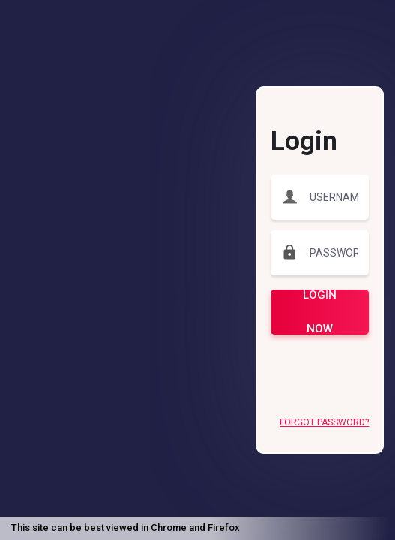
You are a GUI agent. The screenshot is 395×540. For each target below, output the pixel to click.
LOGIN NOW (320, 312)
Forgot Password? (324, 422)
